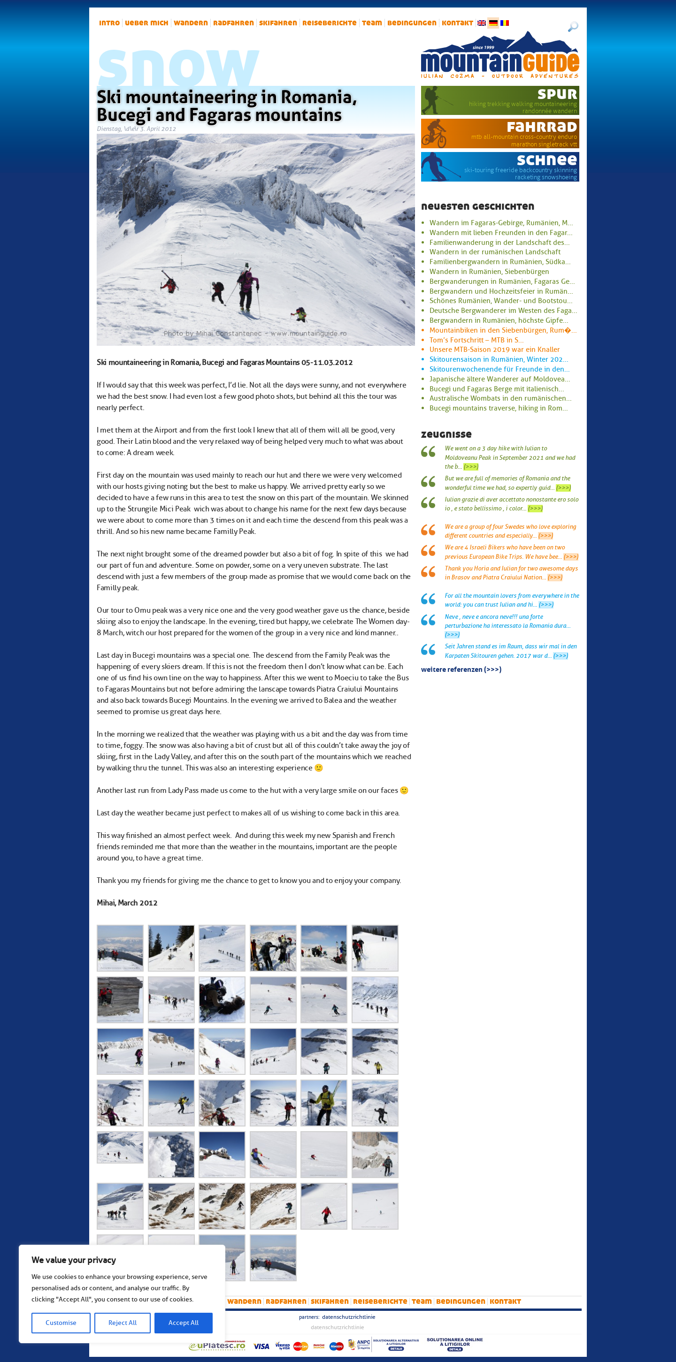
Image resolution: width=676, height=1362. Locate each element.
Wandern (191, 23)
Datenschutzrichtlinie (349, 1317)
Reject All (122, 1323)
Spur (557, 93)
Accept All (184, 1323)
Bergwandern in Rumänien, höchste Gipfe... (499, 320)
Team (372, 23)
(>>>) (470, 467)
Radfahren (233, 23)
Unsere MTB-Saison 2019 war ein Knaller (495, 349)
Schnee (547, 159)
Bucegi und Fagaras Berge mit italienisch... (497, 389)
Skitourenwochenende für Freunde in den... (500, 369)
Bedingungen (412, 23)
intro (109, 23)
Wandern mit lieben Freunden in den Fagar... (501, 232)
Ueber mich (147, 23)
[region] (122, 1294)
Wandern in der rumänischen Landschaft (495, 252)
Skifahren (278, 23)
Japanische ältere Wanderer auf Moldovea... (500, 379)
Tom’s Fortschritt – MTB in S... (477, 340)
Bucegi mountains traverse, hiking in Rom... (499, 408)
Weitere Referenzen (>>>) (461, 668)
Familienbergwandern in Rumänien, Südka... (500, 261)
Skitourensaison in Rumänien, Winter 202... (499, 359)
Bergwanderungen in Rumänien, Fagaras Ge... (502, 281)
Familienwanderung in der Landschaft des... (500, 242)
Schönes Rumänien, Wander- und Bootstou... (501, 300)
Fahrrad (542, 126)
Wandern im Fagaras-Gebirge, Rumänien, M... (501, 223)
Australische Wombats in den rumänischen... (501, 398)
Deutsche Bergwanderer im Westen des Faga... (503, 310)
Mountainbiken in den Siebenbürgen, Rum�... (503, 330)
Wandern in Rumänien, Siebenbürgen (489, 271)
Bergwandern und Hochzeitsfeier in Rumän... (501, 291)
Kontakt (457, 23)
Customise (61, 1323)
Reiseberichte (329, 23)
